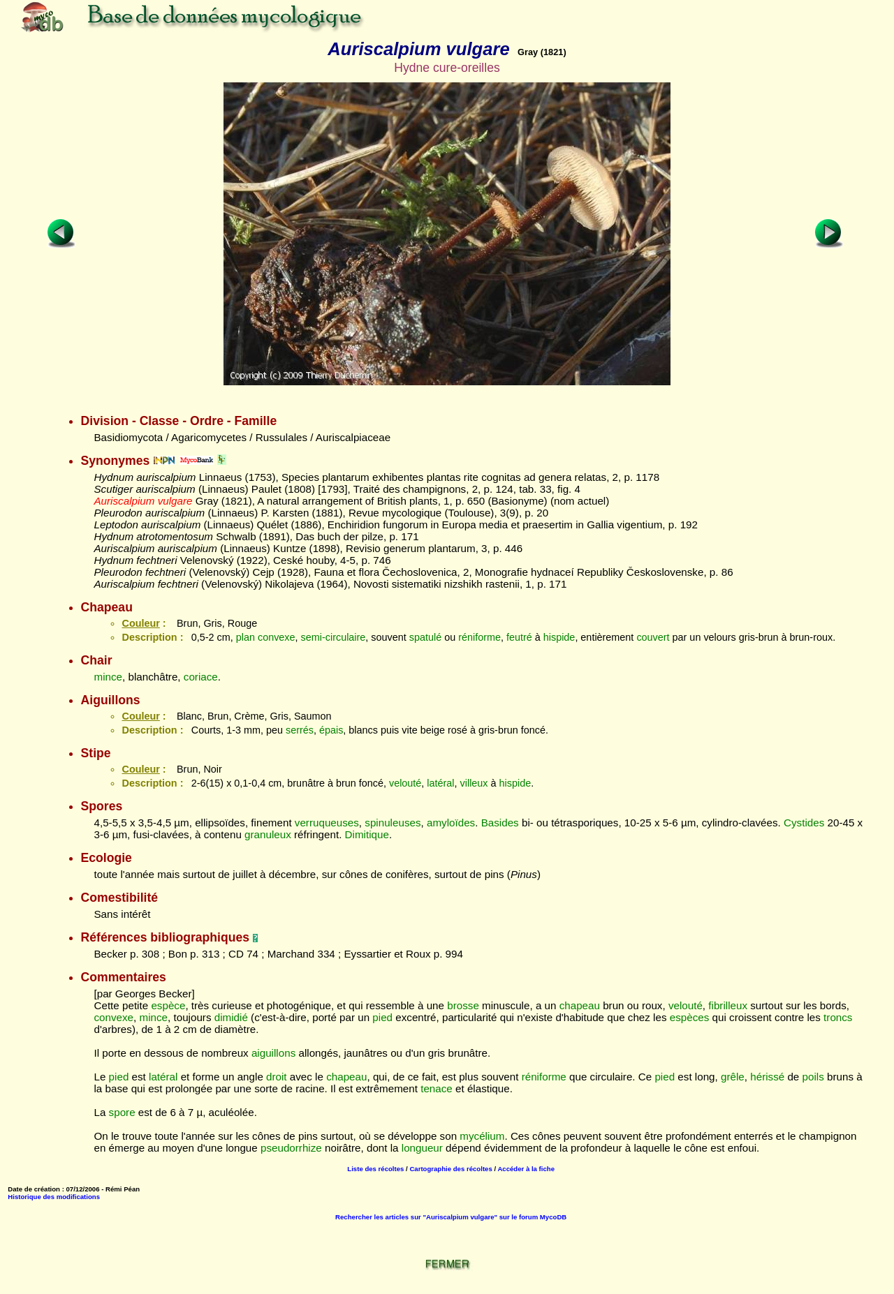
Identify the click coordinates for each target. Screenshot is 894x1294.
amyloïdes (451, 822)
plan (245, 637)
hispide (559, 637)
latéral (440, 783)
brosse (463, 1005)
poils (813, 1077)
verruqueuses (327, 822)
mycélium (482, 1136)
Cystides (804, 822)
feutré (519, 637)
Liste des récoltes (375, 1169)
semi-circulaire (333, 637)
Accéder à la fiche (526, 1169)
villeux (474, 783)
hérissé (767, 1077)
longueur (422, 1148)
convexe (276, 637)
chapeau (579, 1005)
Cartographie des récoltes (450, 1169)
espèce (168, 1005)
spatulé (425, 637)
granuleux (267, 834)
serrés (300, 730)
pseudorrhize (291, 1148)
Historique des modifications (54, 1196)
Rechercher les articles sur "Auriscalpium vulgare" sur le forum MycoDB (450, 1217)
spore (122, 1112)
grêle (733, 1077)
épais (331, 730)
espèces (690, 1017)
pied (382, 1017)
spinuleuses (392, 822)
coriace (201, 677)
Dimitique (367, 834)
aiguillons (273, 1053)
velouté (405, 783)
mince (108, 677)
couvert (652, 637)
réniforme (479, 637)
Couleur (140, 623)
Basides (500, 822)
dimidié (231, 1017)
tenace (436, 1088)
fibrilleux (727, 1005)
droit (276, 1077)
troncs (837, 1017)
